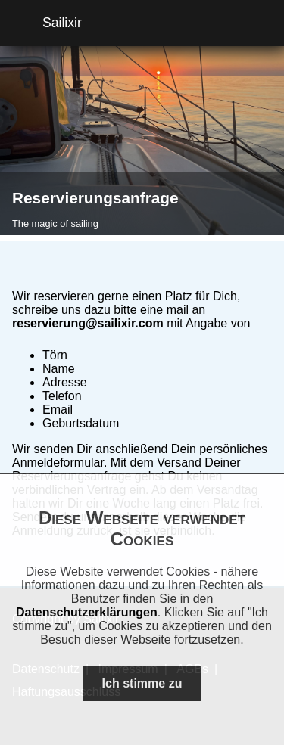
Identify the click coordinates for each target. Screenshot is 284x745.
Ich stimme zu (142, 683)
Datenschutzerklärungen (87, 612)
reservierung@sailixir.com (88, 323)
